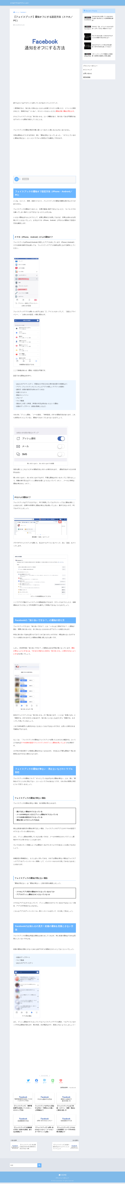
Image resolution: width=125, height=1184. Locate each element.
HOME (63, 1176)
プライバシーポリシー (90, 66)
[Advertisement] (44, 83)
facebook (72, 1087)
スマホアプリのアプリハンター (25, 2)
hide (25, 179)
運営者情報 (87, 78)
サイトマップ (87, 70)
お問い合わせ (87, 74)
